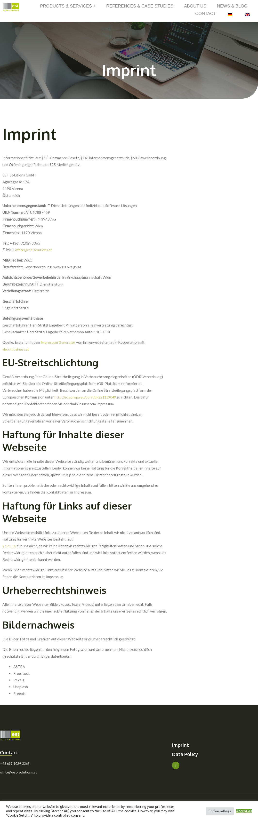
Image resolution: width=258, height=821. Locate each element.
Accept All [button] (244, 811)
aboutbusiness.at (16, 348)
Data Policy (188, 753)
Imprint (182, 744)
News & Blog (232, 5)
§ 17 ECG (9, 545)
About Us (195, 5)
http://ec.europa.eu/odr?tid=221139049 (87, 396)
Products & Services (68, 5)
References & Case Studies (139, 5)
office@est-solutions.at (34, 249)
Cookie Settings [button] (220, 811)
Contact (205, 13)
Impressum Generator (58, 341)
